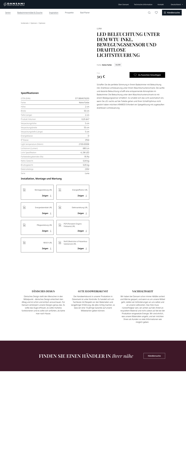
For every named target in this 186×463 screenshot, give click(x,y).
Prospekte (69, 12)
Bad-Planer (85, 12)
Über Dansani (123, 4)
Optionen (34, 23)
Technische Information (143, 4)
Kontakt (161, 4)
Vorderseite (25, 23)
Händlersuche (154, 356)
